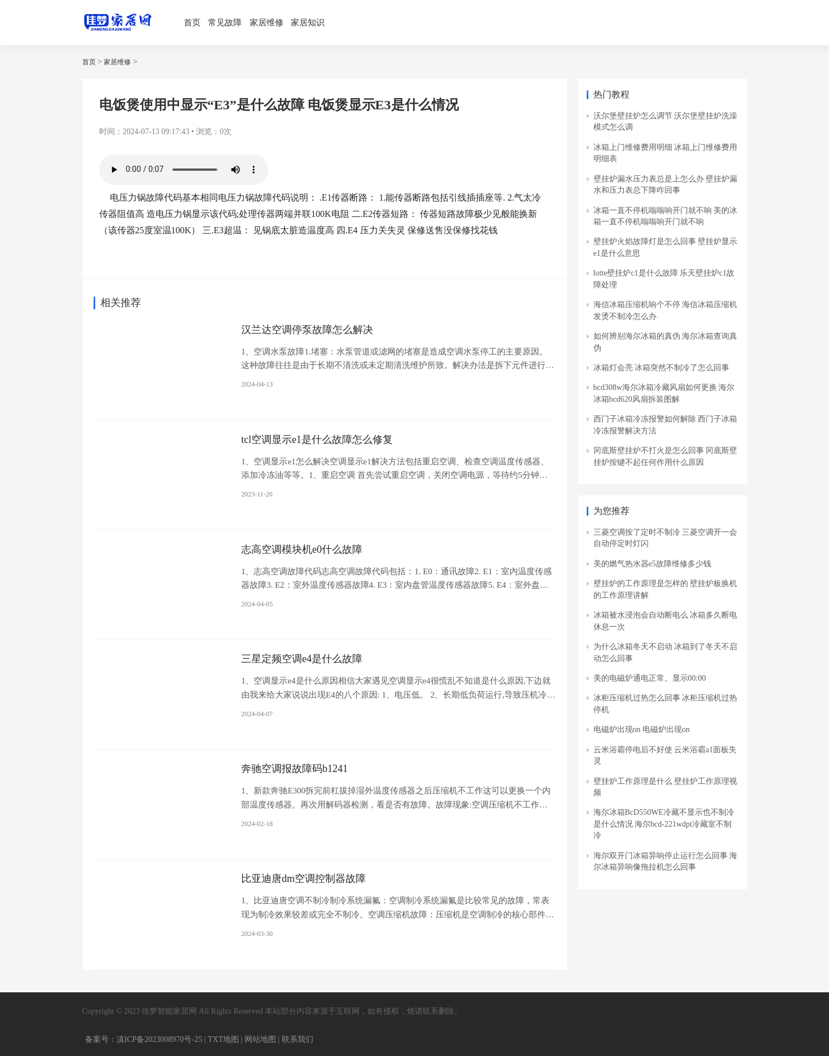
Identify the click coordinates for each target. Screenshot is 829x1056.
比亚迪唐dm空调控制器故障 (303, 878)
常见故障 (225, 22)
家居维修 (266, 22)
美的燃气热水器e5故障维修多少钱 (652, 564)
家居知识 (308, 22)
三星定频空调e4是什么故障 (301, 658)
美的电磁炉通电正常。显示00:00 (649, 678)
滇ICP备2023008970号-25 (159, 1039)
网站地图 (260, 1039)
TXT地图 (223, 1039)
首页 (192, 22)
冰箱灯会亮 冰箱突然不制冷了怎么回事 (661, 367)
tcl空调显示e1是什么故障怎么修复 (317, 439)
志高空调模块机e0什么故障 (301, 548)
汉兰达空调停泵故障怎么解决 (307, 329)
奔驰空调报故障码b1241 (294, 768)
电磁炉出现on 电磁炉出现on (641, 729)
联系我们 (297, 1039)
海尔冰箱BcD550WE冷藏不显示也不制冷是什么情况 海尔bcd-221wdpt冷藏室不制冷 (663, 824)
